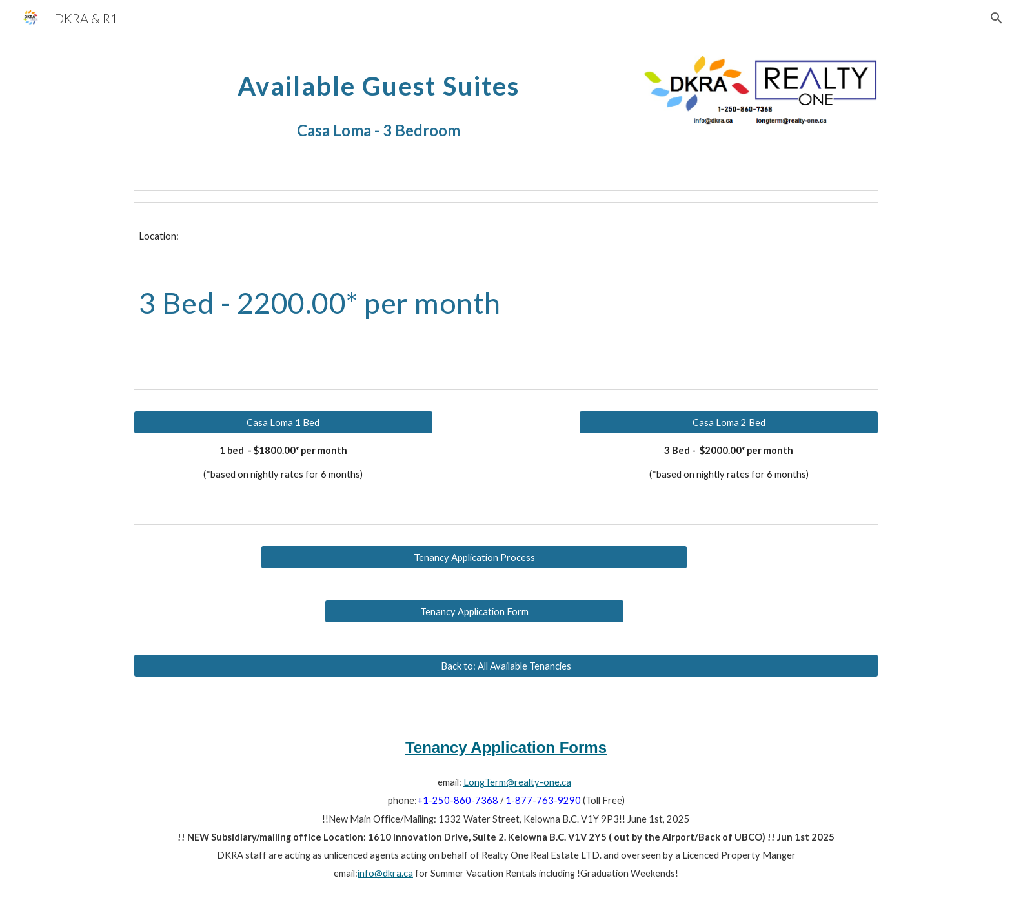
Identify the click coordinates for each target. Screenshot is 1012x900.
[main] (379, 101)
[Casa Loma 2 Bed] (729, 422)
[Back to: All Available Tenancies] (506, 665)
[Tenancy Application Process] (474, 557)
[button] (996, 18)
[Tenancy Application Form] (474, 611)
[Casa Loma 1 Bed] (283, 422)
